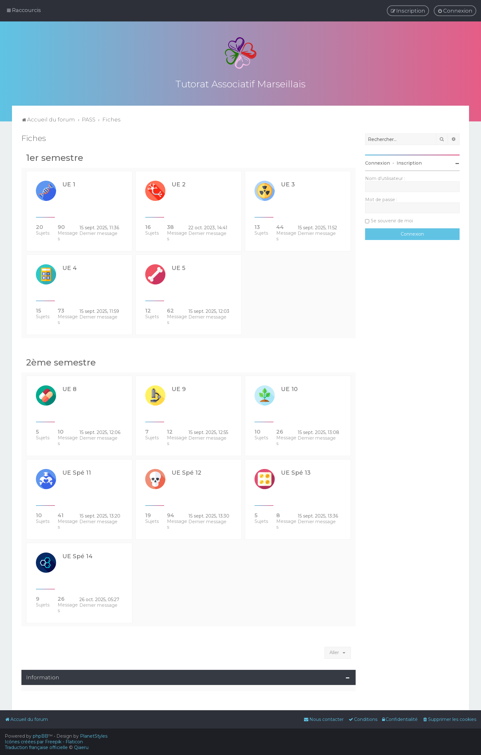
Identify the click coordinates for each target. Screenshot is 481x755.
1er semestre (54, 156)
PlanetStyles (93, 736)
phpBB (40, 736)
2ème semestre (61, 361)
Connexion (377, 162)
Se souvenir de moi (392, 219)
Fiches (33, 137)
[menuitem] (455, 10)
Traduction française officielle (36, 747)
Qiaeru (81, 747)
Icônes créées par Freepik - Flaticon (44, 742)
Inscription (409, 162)
